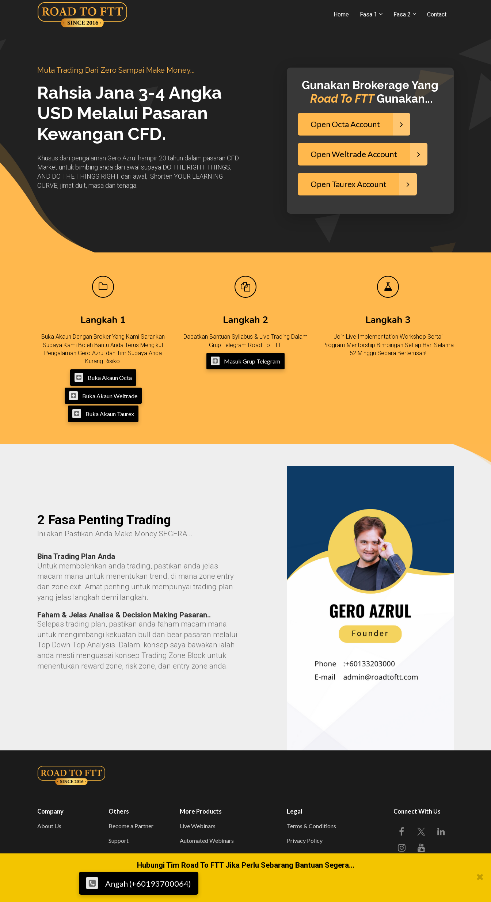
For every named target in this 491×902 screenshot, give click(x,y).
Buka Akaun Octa (103, 377)
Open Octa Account (360, 124)
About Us (49, 825)
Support (119, 840)
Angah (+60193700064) (138, 883)
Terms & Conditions (311, 825)
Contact (436, 14)
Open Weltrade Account (369, 154)
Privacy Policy (305, 840)
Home (341, 14)
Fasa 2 (402, 14)
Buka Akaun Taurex (103, 413)
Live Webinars (198, 825)
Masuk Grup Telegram (245, 361)
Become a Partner (131, 825)
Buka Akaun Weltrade (103, 395)
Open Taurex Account (364, 184)
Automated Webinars (207, 840)
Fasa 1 (368, 14)
